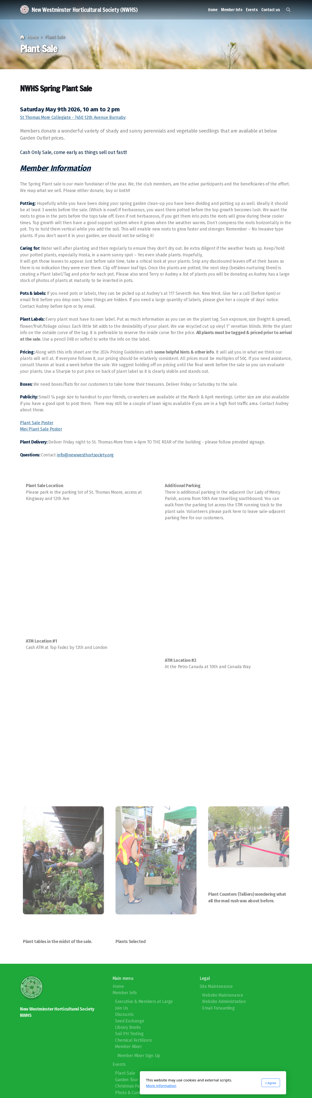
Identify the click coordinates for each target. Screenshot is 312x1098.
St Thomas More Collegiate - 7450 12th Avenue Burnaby (73, 117)
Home (32, 37)
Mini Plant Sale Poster (41, 429)
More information (104, 1085)
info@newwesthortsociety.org (85, 455)
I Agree (213, 1083)
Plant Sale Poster (36, 422)
